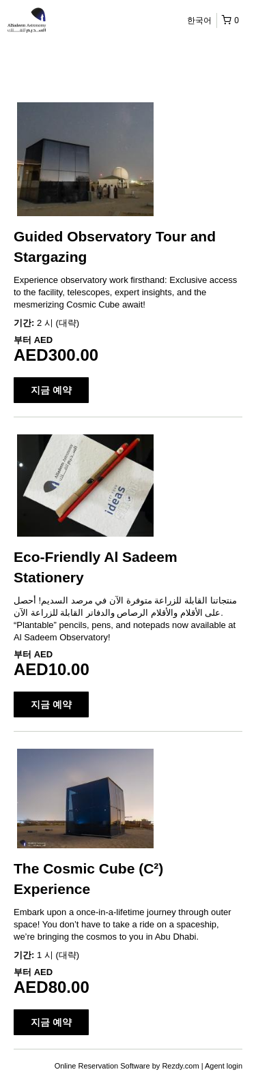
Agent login (223, 1066)
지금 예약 (51, 390)
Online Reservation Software (102, 1066)
